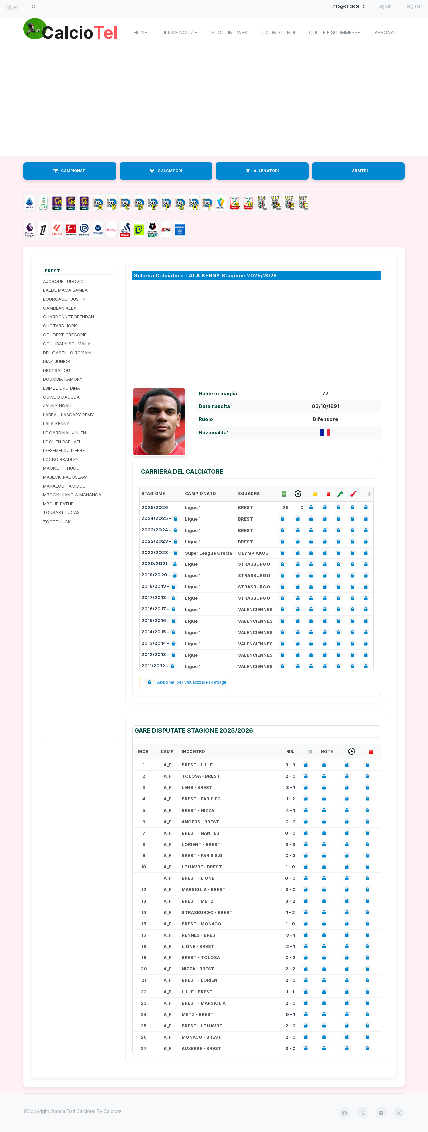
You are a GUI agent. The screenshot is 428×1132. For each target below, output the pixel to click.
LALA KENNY (56, 423)
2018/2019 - (159, 586)
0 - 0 (290, 833)
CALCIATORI (166, 170)
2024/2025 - (160, 519)
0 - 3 (290, 855)
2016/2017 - (159, 609)
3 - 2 (290, 901)
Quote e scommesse (334, 32)
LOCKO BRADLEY (61, 459)
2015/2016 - (159, 621)
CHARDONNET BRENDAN (68, 316)
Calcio (80, 32)
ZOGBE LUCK (57, 521)
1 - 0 (290, 866)
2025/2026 (154, 507)
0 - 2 (290, 821)
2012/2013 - (159, 655)
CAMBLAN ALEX (59, 308)
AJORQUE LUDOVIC (63, 281)
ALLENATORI (262, 170)
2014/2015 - (159, 632)
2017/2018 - (159, 598)
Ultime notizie (179, 32)
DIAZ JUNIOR (56, 361)
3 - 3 (290, 764)
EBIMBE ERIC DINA (61, 388)
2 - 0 (290, 776)
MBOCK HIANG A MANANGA (72, 494)
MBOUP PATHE (58, 503)
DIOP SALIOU (56, 370)
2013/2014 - (159, 643)
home (140, 32)
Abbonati (386, 32)
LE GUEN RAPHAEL (62, 441)
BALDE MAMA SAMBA (65, 290)
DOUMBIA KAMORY (63, 379)
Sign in (384, 6)
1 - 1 (290, 991)
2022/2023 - (160, 541)
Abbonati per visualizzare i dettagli (185, 682)
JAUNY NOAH (57, 405)
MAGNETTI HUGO (61, 468)
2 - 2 (290, 968)
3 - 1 (290, 787)
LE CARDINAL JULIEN (64, 432)
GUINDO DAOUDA (61, 397)
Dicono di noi (278, 32)
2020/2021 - (160, 564)
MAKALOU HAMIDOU (64, 486)
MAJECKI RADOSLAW (65, 477)
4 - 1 (290, 810)
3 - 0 (290, 889)
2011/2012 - (159, 666)
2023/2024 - (160, 530)
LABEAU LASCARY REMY (68, 414)
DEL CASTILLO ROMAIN (67, 352)
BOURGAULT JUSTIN (64, 299)
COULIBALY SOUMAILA (67, 343)
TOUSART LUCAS (61, 512)
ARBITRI (360, 170)
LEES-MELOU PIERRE (64, 450)
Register (413, 6)
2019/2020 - (160, 575)
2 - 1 (290, 946)
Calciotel (113, 1111)
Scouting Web (229, 32)
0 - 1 (290, 1014)
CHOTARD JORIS (60, 325)
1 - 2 (290, 798)
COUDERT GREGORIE (64, 334)
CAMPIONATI (70, 170)
